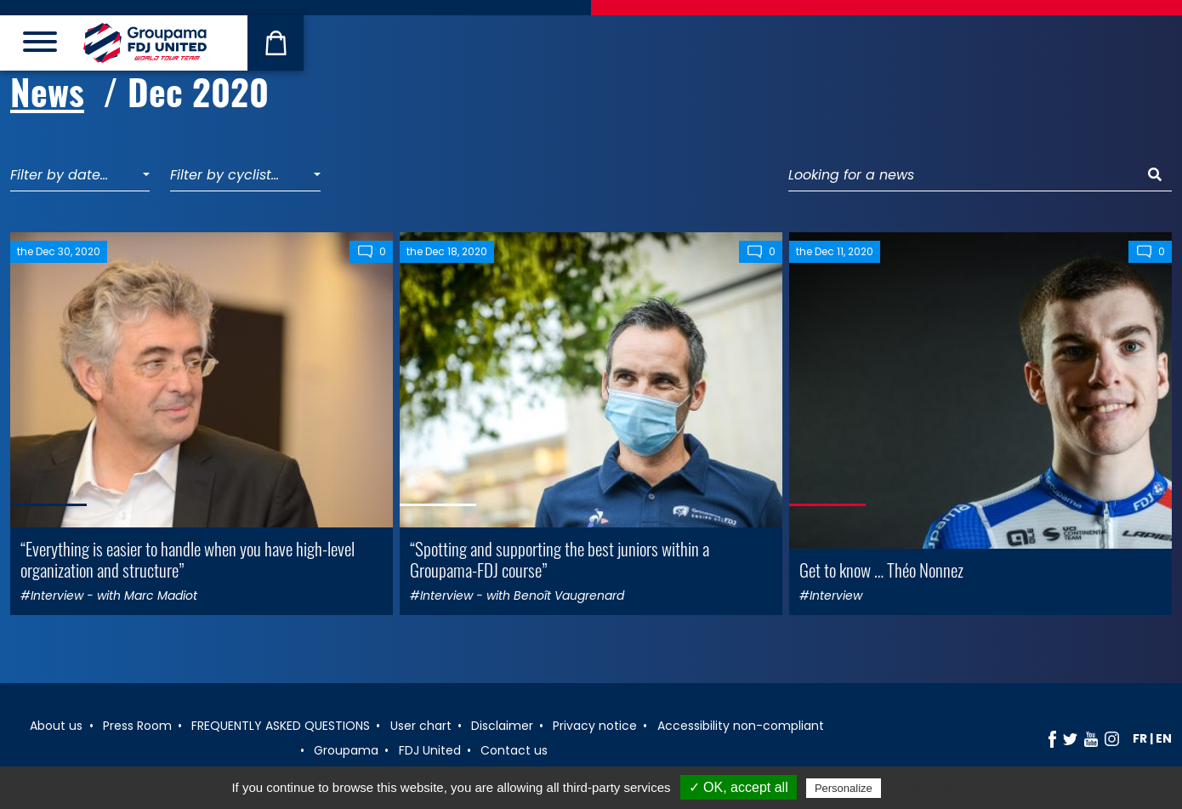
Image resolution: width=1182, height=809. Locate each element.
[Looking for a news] (963, 175)
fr (1140, 738)
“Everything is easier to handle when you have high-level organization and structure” (187, 559)
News (47, 91)
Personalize (843, 788)
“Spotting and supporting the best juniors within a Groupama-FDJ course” (559, 559)
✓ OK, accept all (738, 787)
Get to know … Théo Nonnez (881, 569)
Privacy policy (926, 788)
